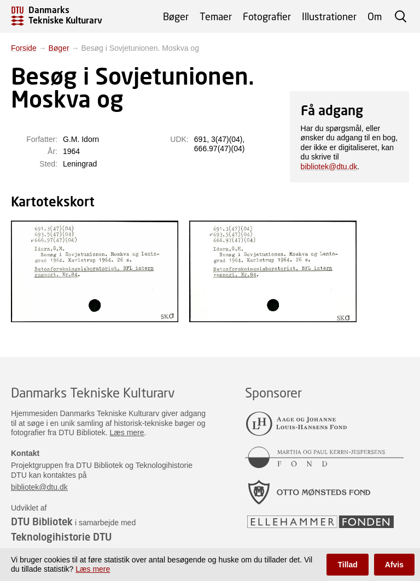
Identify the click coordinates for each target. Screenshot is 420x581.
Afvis (394, 564)
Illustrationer (329, 16)
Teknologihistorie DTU (61, 537)
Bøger (176, 16)
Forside (24, 48)
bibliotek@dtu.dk (329, 166)
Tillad (347, 564)
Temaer (216, 16)
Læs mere (127, 432)
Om (375, 16)
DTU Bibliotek (42, 521)
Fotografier (267, 16)
